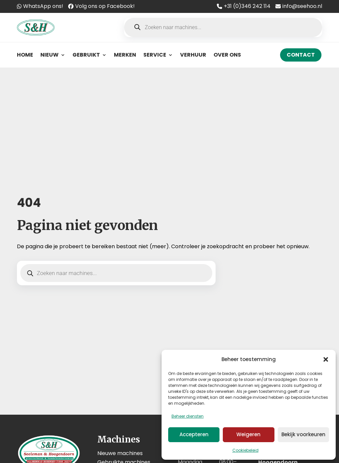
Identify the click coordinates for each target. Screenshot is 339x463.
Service (154, 55)
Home (25, 55)
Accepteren (194, 434)
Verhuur (193, 55)
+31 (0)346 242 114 (247, 6)
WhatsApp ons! (43, 6)
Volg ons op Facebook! (105, 6)
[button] (325, 359)
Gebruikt (86, 55)
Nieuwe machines (120, 453)
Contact (301, 55)
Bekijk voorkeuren (303, 434)
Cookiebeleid (245, 450)
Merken (125, 55)
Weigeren (248, 434)
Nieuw (49, 55)
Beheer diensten (187, 416)
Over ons (227, 55)
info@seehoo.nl (302, 6)
